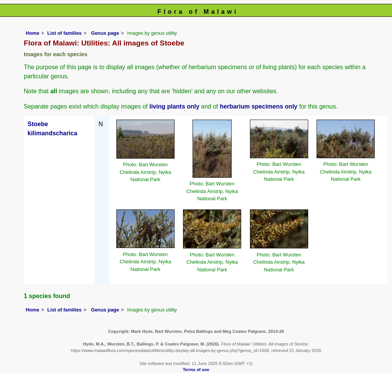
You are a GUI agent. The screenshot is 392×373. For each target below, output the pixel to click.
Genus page (105, 33)
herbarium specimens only (258, 106)
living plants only (174, 106)
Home (32, 33)
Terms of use (196, 369)
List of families (64, 33)
